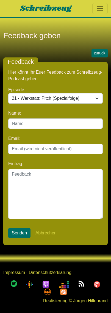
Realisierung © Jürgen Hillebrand (75, 300)
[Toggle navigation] (100, 8)
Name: (14, 113)
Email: (14, 138)
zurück (99, 53)
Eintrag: (15, 163)
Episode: (16, 89)
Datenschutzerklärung (50, 272)
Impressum (14, 272)
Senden (19, 233)
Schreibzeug (45, 8)
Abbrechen (46, 233)
